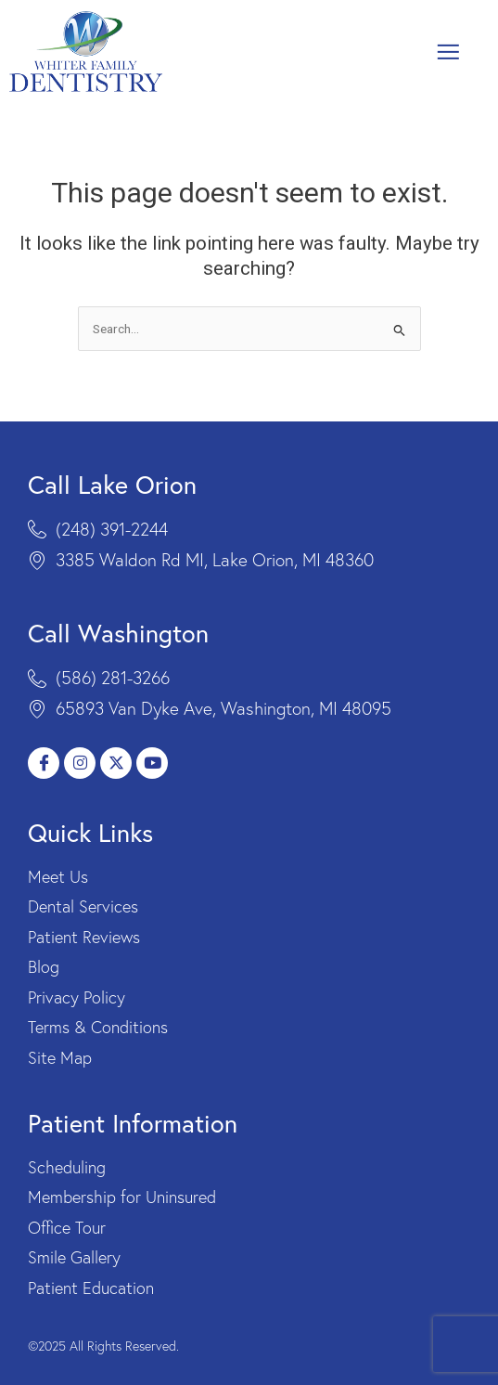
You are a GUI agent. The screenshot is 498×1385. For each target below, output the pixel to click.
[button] (448, 51)
